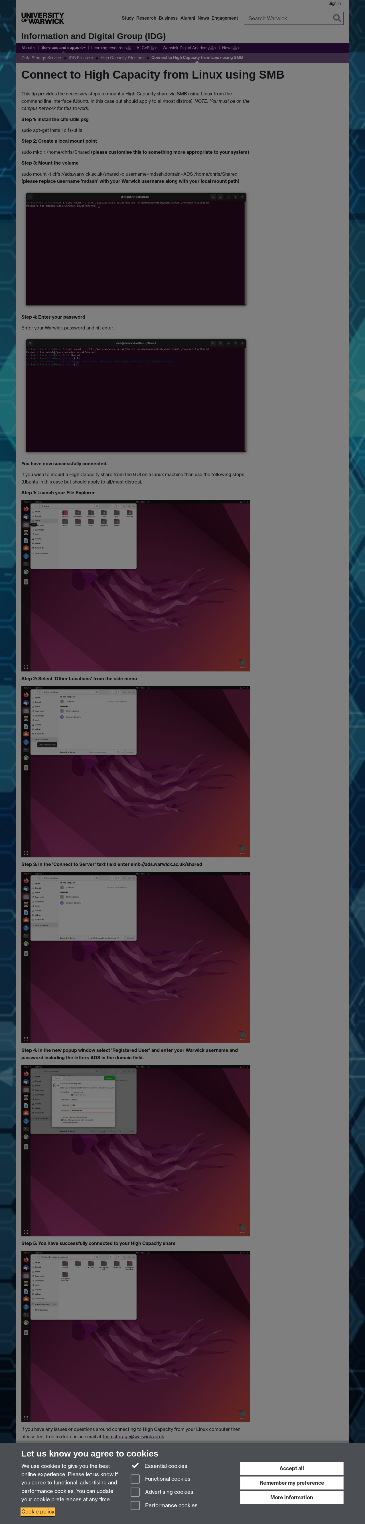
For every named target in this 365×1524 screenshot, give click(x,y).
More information (291, 1497)
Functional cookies (160, 1479)
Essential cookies (159, 1465)
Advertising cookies (162, 1492)
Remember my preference (291, 1483)
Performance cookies (164, 1506)
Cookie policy (37, 1511)
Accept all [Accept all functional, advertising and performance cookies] (291, 1468)
